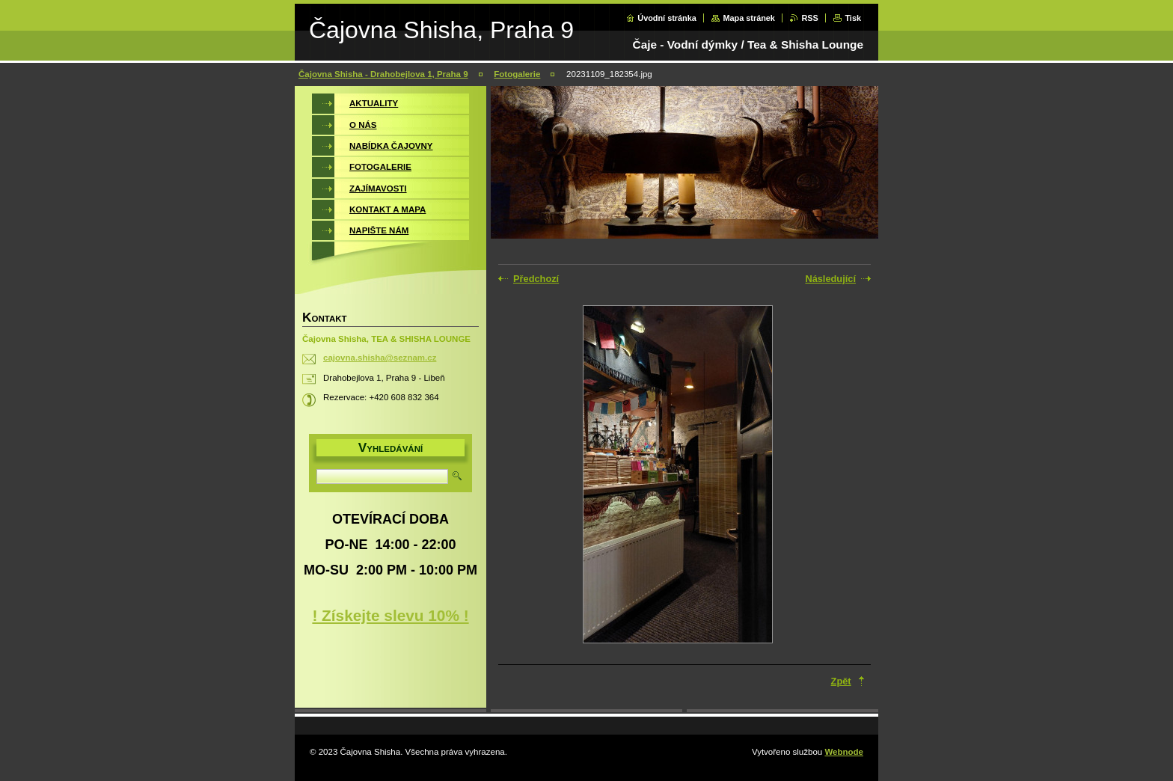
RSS (809, 17)
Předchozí (536, 278)
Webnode (843, 751)
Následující (830, 278)
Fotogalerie (517, 74)
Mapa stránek (749, 17)
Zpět (841, 681)
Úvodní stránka (666, 17)
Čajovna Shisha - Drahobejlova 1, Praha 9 (383, 74)
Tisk (853, 17)
